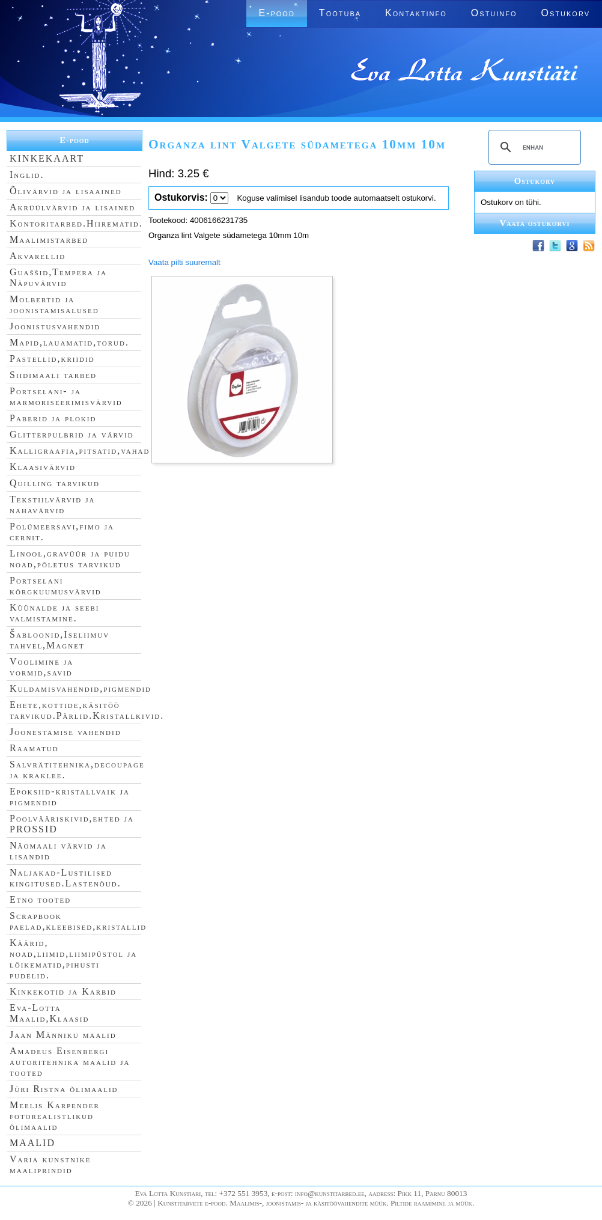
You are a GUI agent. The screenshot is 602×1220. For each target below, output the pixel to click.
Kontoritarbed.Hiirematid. (76, 223)
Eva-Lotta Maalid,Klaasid (49, 1012)
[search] (533, 147)
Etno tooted (40, 899)
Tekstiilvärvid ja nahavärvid (52, 504)
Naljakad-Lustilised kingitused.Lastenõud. (65, 877)
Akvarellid (37, 256)
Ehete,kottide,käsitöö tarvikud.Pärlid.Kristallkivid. (87, 710)
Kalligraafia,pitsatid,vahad (80, 450)
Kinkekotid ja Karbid (63, 991)
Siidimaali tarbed (53, 375)
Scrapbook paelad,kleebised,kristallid (78, 921)
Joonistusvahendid (55, 326)
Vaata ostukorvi (535, 223)
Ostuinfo (494, 13)
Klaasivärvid (43, 467)
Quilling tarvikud (55, 483)
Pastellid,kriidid (52, 358)
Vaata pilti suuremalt (184, 262)
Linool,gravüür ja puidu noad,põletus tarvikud (70, 558)
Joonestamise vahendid (65, 732)
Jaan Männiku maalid (63, 1034)
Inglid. (27, 174)
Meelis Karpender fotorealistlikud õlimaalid (55, 1116)
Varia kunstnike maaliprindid (50, 1164)
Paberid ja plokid (53, 418)
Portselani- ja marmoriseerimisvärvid (66, 396)
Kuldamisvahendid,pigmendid (80, 688)
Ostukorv (565, 13)
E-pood (276, 13)
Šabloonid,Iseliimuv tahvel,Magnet (59, 639)
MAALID (32, 1143)
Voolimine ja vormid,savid (41, 666)
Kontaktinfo (416, 13)
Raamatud (34, 748)
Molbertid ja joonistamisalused (54, 304)
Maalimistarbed (49, 239)
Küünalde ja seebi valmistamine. (55, 612)
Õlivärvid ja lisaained (66, 191)
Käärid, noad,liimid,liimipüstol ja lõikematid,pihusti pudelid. (73, 959)
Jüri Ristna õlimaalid (64, 1089)
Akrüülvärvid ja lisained (72, 207)
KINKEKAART (47, 158)
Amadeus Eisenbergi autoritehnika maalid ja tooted (70, 1062)
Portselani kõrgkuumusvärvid (56, 585)
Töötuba (340, 13)
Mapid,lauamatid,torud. (69, 342)
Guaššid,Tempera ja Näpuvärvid (58, 277)
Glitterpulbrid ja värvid (72, 434)
